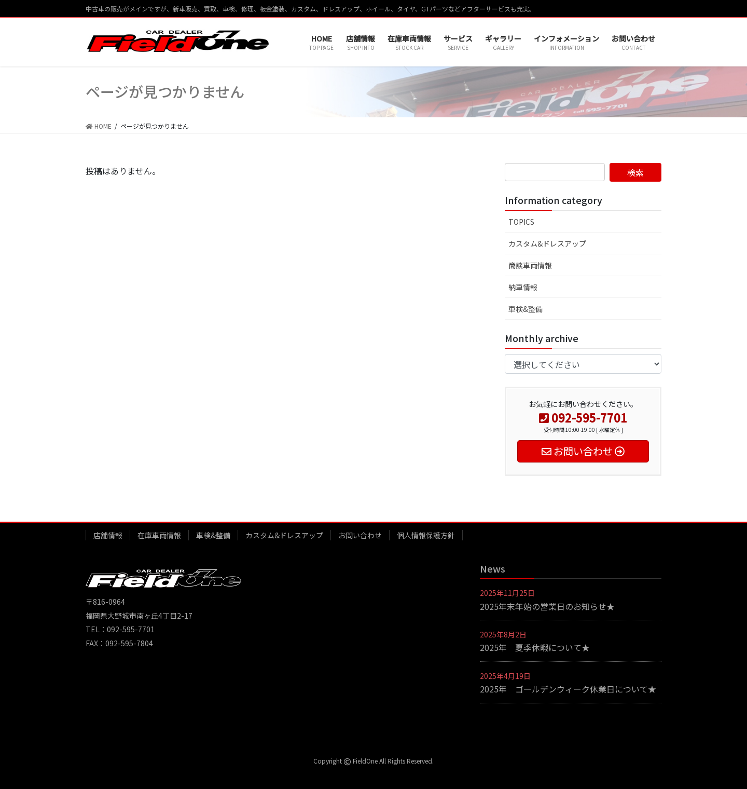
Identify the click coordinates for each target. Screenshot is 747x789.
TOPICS (521, 221)
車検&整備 (525, 309)
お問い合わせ (360, 535)
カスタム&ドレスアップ (547, 243)
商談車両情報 (530, 265)
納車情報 (522, 287)
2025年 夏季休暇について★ (535, 647)
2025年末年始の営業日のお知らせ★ (547, 606)
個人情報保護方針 (426, 535)
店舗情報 (107, 535)
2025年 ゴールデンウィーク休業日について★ (568, 689)
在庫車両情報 (159, 535)
